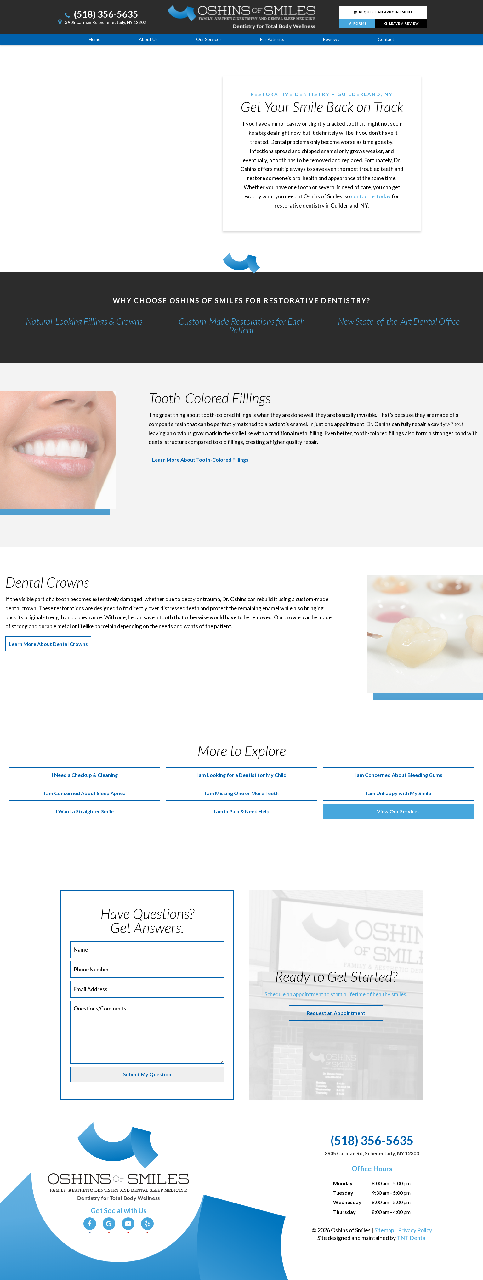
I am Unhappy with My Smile (398, 793)
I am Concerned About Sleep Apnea (85, 793)
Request (383, 12)
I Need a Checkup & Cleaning (85, 775)
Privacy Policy (415, 1229)
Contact (386, 39)
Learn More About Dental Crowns (48, 644)
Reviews (331, 39)
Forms (357, 23)
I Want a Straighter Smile (85, 811)
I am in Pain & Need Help (242, 811)
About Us (148, 39)
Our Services (209, 39)
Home (94, 39)
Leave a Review (401, 23)
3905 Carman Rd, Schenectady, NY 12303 (101, 22)
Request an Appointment (336, 1013)
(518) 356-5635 (101, 14)
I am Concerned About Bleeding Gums (398, 775)
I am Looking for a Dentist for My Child (241, 775)
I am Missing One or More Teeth (242, 793)
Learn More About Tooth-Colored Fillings (200, 460)
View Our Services (398, 811)
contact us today (371, 196)
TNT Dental (412, 1237)
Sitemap (384, 1229)
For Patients (272, 39)
